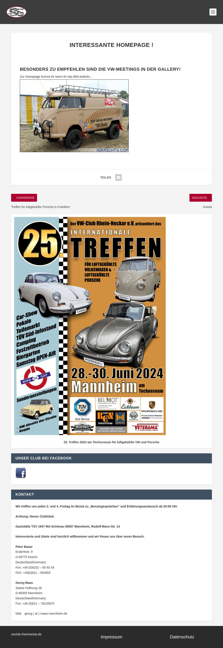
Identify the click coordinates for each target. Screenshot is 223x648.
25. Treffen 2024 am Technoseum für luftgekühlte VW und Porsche (111, 442)
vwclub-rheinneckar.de (26, 634)
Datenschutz (182, 636)
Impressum (111, 636)
